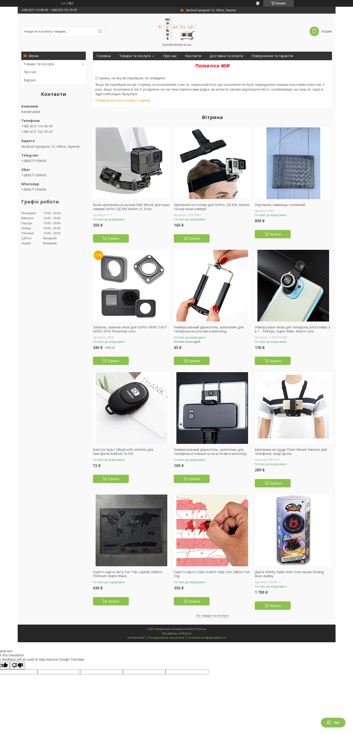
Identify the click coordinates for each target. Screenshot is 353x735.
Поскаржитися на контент (166, 638)
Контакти (193, 56)
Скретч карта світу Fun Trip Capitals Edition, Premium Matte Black (128, 574)
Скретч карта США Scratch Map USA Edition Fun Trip (212, 574)
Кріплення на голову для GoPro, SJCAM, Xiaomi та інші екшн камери (211, 207)
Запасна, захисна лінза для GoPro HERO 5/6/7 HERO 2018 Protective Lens (130, 329)
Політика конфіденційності (207, 638)
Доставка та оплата (226, 56)
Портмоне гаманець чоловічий (280, 205)
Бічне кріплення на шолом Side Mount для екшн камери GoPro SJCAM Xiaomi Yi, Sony (131, 207)
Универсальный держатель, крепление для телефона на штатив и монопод (209, 329)
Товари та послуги (39, 64)
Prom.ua (200, 629)
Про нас (30, 72)
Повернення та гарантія (272, 56)
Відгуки (29, 80)
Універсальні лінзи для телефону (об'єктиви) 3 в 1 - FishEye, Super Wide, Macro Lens (292, 329)
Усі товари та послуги (212, 615)
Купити (113, 238)
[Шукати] (100, 31)
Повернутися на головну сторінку (122, 100)
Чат (333, 722)
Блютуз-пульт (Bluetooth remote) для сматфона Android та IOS (123, 451)
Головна (104, 56)
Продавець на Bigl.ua (176, 633)
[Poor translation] (17, 666)
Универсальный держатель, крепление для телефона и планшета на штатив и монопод (210, 451)
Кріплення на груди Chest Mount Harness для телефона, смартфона (291, 451)
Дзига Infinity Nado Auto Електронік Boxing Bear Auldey (289, 574)
